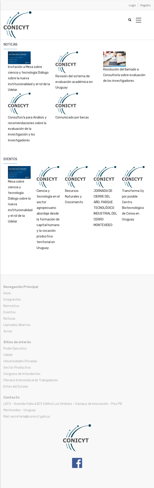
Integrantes (12, 300)
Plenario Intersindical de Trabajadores (30, 380)
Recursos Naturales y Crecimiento (74, 196)
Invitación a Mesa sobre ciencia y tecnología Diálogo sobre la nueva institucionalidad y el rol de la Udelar (29, 78)
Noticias (9, 319)
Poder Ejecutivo (15, 348)
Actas (7, 331)
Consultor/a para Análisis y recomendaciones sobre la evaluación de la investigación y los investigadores (27, 129)
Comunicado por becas (72, 117)
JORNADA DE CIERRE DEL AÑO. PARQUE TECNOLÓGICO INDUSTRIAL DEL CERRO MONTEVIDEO (105, 208)
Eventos (9, 312)
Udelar (8, 355)
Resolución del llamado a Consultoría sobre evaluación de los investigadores (124, 75)
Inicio (7, 293)
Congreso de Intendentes (21, 374)
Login (132, 5)
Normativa (11, 306)
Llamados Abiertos (17, 325)
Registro (145, 5)
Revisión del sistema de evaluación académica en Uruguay (74, 81)
